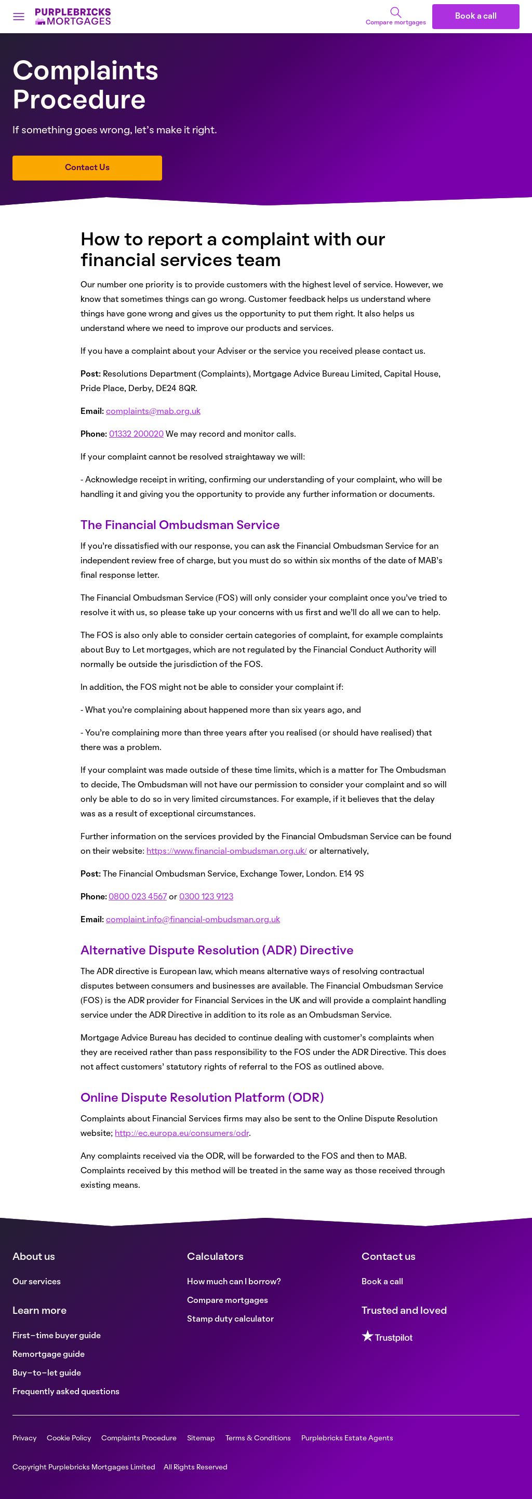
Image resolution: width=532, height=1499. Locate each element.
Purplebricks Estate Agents (347, 1438)
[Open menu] (18, 16)
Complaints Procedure (139, 1438)
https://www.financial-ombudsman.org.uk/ (227, 851)
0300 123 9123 (206, 897)
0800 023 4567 (138, 897)
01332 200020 (136, 434)
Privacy (24, 1438)
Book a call (476, 16)
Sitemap (201, 1438)
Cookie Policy (69, 1438)
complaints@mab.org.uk (153, 411)
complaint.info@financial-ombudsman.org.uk (193, 920)
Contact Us (87, 168)
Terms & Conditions (258, 1438)
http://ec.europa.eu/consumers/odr (181, 1133)
